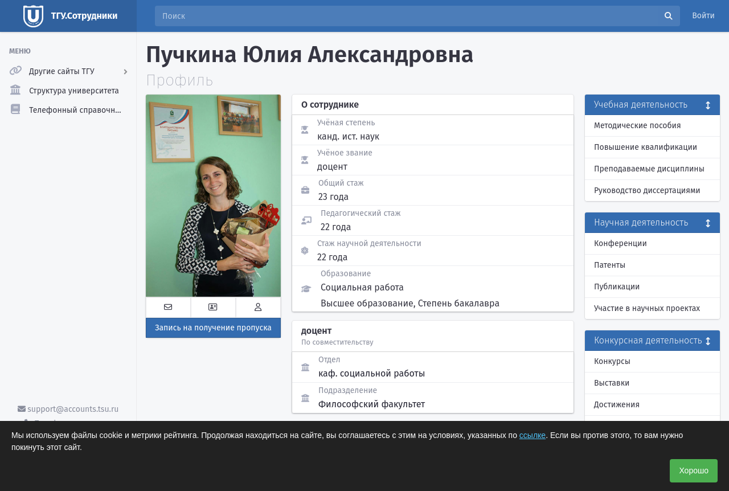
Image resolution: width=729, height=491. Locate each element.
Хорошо (693, 470)
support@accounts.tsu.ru (68, 409)
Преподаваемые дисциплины (649, 169)
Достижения (617, 405)
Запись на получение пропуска (213, 328)
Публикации (617, 287)
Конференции (620, 243)
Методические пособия (637, 125)
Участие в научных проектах (647, 308)
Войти (703, 16)
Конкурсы (612, 361)
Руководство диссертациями (647, 190)
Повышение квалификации (645, 147)
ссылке (532, 435)
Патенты (609, 265)
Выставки (611, 383)
